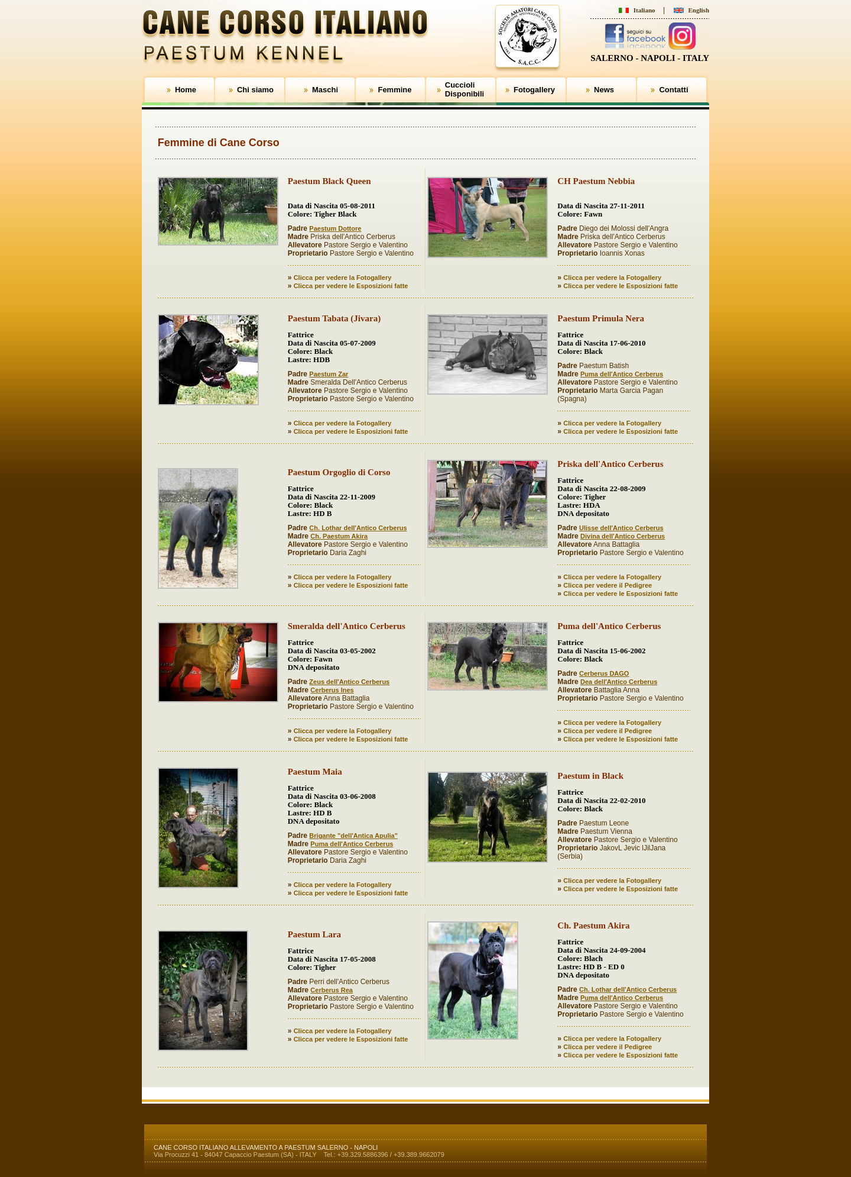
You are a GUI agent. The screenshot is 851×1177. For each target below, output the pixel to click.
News (604, 89)
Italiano (644, 10)
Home (185, 89)
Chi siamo (255, 89)
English (698, 10)
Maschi (325, 89)
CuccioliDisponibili (464, 89)
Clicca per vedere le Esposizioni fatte (351, 285)
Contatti (673, 89)
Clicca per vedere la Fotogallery (343, 277)
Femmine (394, 89)
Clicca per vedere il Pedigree (607, 585)
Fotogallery (534, 89)
